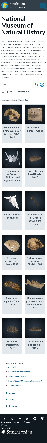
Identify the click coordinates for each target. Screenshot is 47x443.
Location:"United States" (18, 371)
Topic (9, 399)
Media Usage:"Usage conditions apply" (24, 381)
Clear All (12, 367)
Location (11, 406)
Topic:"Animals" (14, 385)
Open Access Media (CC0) (17, 91)
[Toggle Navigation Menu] (43, 5)
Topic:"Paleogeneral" (16, 376)
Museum (11, 393)
